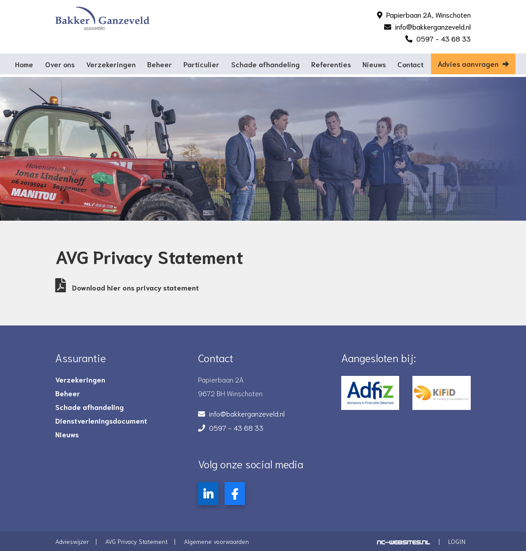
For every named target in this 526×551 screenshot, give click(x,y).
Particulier (201, 64)
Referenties (331, 64)
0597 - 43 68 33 (443, 38)
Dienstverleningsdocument (101, 420)
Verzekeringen (111, 64)
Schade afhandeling (265, 64)
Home (24, 64)
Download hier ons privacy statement (127, 287)
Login (456, 541)
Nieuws (374, 64)
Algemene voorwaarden (216, 541)
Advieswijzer (72, 541)
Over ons (60, 64)
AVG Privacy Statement (136, 541)
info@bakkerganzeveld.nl (433, 26)
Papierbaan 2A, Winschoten (428, 14)
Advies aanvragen (473, 63)
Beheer (159, 64)
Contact (410, 64)
